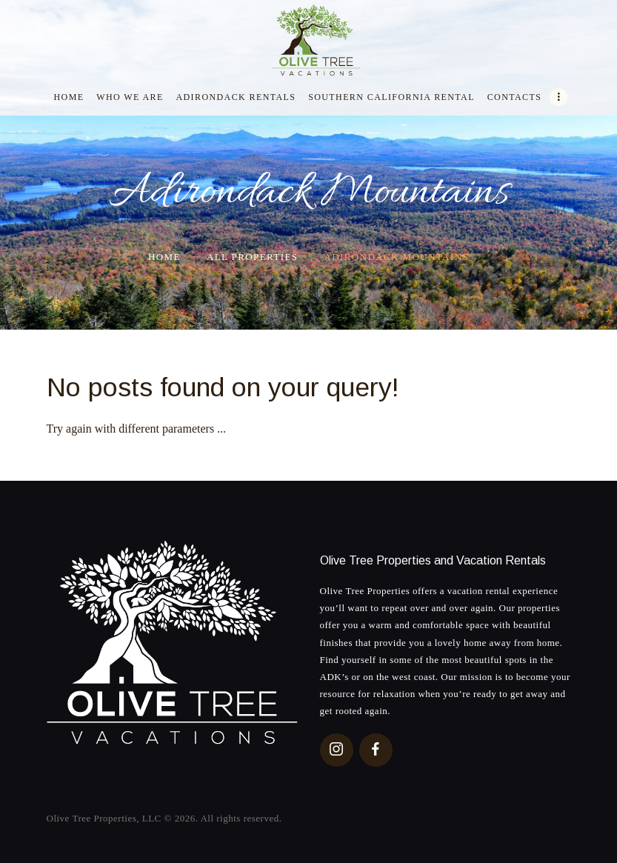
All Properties (252, 256)
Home (164, 256)
